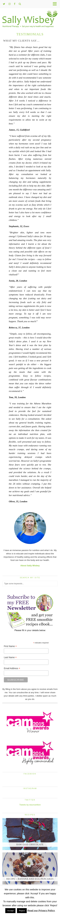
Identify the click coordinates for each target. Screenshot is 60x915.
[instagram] (9, 4)
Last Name (10, 657)
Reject (22, 910)
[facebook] (15, 4)
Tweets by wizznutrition (30, 805)
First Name (10, 646)
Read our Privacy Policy (41, 910)
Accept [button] (10, 910)
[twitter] (4, 4)
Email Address (12, 668)
